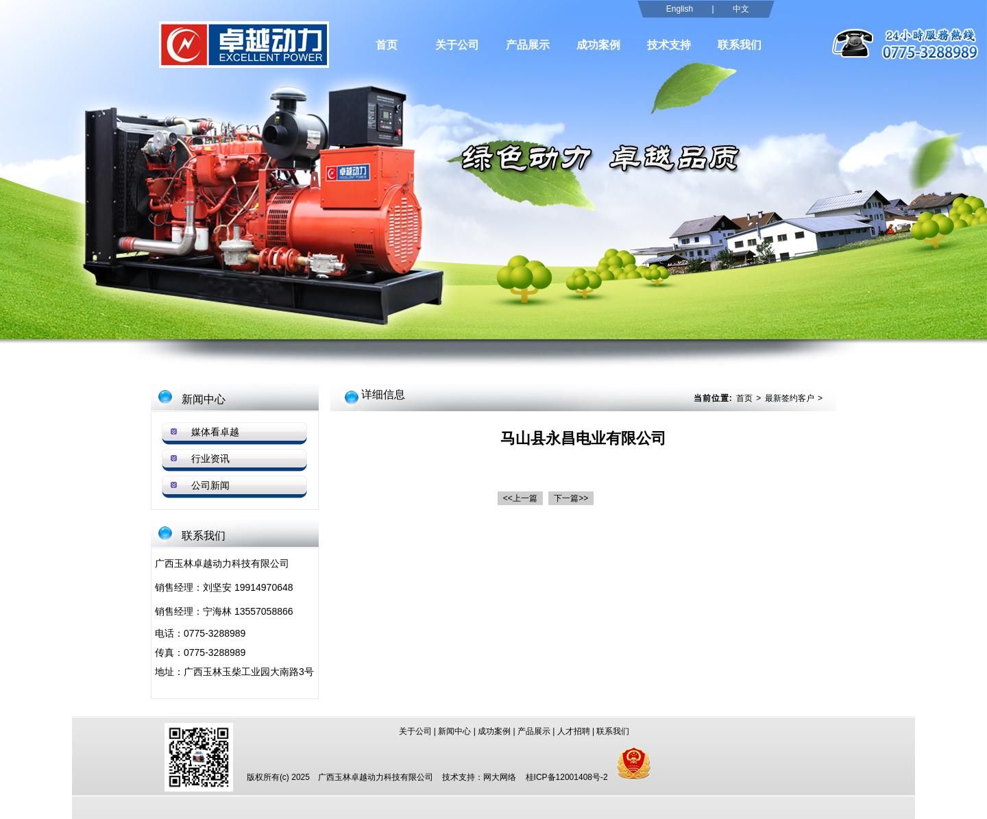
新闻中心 (454, 731)
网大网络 (499, 777)
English (679, 9)
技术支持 (669, 45)
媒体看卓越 (215, 431)
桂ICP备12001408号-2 (567, 777)
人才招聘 (573, 731)
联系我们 (739, 45)
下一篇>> (571, 498)
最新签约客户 (789, 398)
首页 (387, 45)
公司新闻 (210, 485)
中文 (741, 9)
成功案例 (598, 45)
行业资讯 (210, 458)
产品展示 (528, 45)
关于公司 (457, 45)
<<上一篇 (520, 498)
